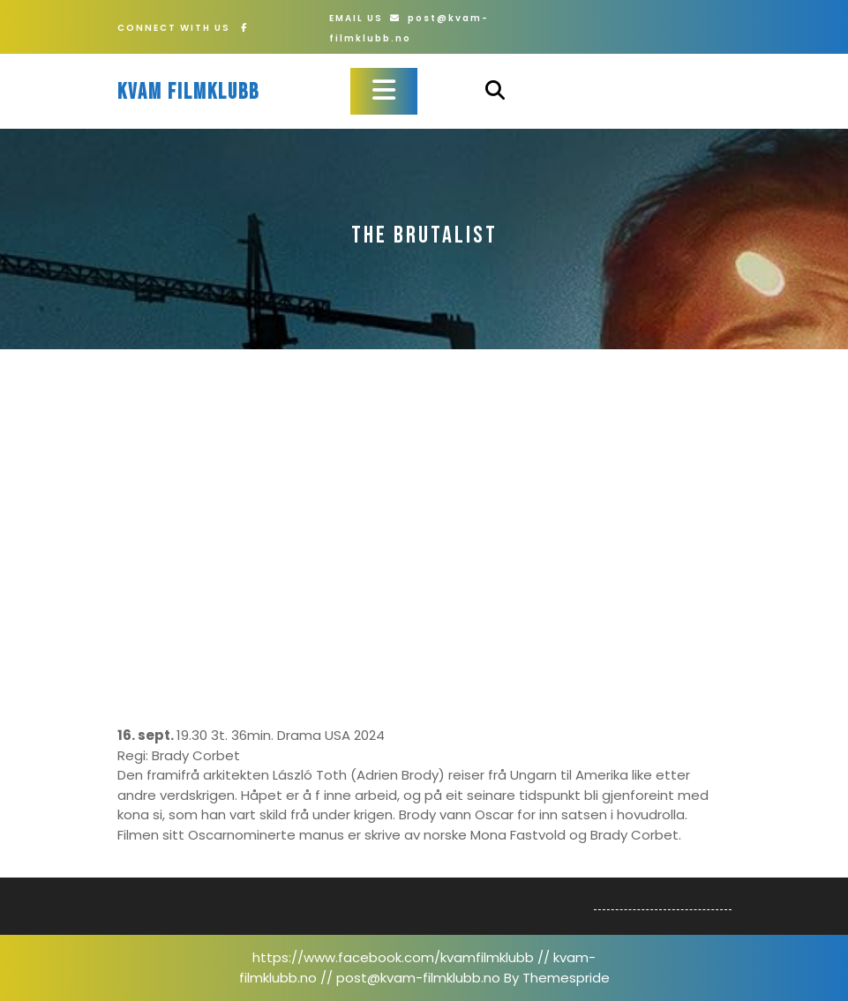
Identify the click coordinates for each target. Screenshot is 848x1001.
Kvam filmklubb (188, 92)
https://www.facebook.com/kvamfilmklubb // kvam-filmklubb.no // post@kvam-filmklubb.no (418, 967)
